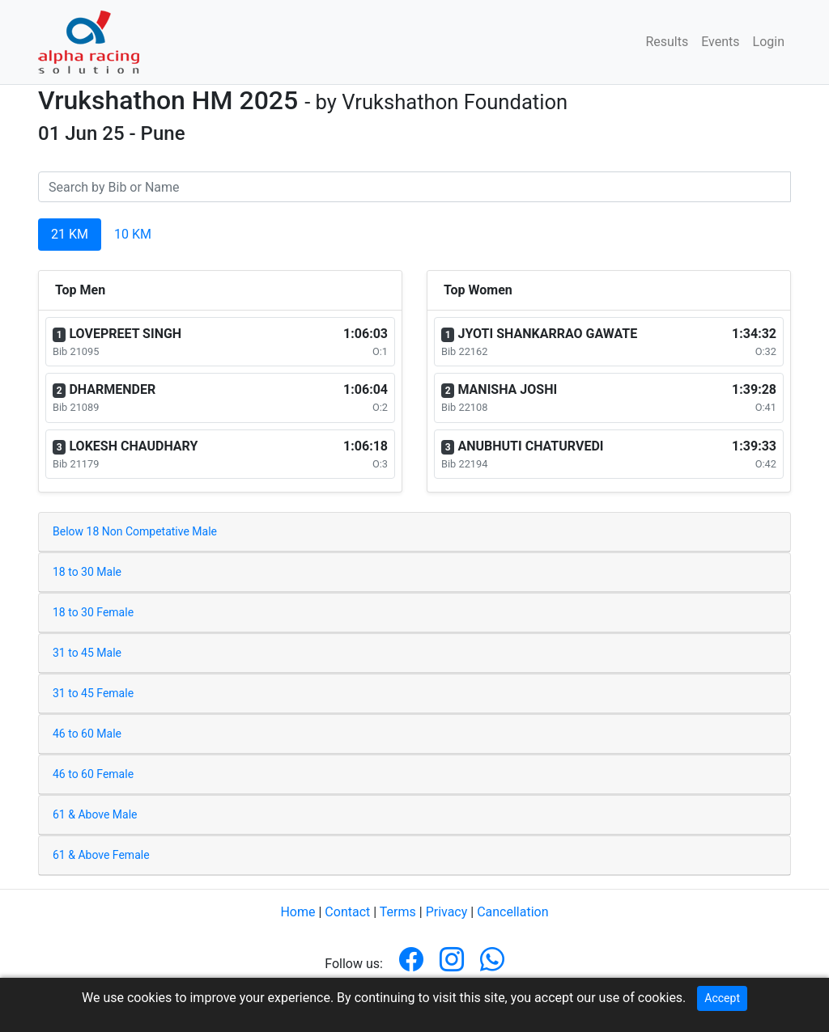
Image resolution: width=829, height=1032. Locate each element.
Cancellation (512, 912)
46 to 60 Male (87, 733)
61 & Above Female (101, 854)
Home (297, 912)
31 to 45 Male (87, 652)
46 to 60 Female (93, 774)
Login (768, 41)
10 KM (132, 234)
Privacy (447, 912)
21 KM (69, 234)
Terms (398, 912)
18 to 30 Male (87, 571)
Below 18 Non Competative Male (135, 531)
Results (666, 41)
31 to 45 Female (93, 693)
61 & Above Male (95, 814)
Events (720, 41)
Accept (722, 998)
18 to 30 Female (93, 612)
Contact (347, 912)
